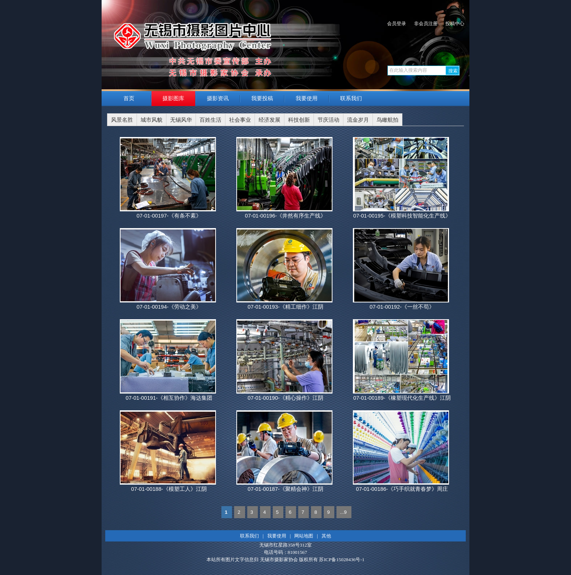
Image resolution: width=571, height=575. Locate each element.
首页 (128, 98)
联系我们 (351, 98)
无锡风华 (181, 120)
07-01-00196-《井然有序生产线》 (285, 216)
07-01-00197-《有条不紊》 (169, 216)
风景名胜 (122, 120)
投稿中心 (454, 23)
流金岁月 (358, 120)
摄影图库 (173, 98)
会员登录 (396, 23)
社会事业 (240, 120)
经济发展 (269, 120)
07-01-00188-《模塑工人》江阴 (169, 489)
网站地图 (303, 536)
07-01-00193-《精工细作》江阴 (285, 307)
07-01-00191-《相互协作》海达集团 (169, 398)
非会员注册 (426, 23)
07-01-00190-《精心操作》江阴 (285, 398)
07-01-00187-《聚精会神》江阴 (285, 489)
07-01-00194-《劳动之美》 (169, 307)
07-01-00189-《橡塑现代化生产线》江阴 (402, 398)
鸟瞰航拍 (387, 120)
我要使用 (307, 98)
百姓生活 (210, 120)
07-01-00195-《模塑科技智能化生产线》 (402, 216)
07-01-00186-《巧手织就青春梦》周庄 (402, 489)
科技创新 (299, 120)
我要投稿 (262, 98)
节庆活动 (328, 120)
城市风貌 (151, 120)
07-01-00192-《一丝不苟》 (402, 307)
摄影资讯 (218, 98)
